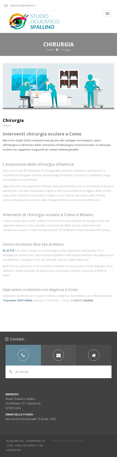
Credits (79, 441)
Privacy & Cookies (62, 441)
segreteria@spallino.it (19, 5)
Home (50, 49)
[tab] (23, 355)
